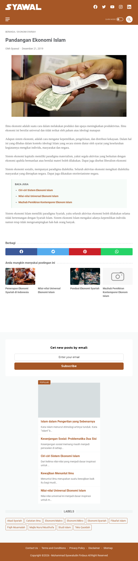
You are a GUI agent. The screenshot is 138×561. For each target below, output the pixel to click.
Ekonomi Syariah (97, 520)
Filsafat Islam (118, 520)
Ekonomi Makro (54, 520)
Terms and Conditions (54, 548)
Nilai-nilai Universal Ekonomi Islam (38, 196)
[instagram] (120, 7)
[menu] (9, 19)
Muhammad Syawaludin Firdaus (69, 555)
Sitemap (108, 548)
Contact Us (32, 548)
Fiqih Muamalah (16, 527)
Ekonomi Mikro (75, 520)
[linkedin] (129, 7)
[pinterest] (85, 251)
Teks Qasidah (82, 527)
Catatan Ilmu (33, 520)
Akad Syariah (14, 520)
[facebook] (95, 7)
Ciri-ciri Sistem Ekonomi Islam (36, 190)
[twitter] (103, 7)
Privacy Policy (77, 548)
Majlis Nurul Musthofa (41, 527)
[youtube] (112, 7)
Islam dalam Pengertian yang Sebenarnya (68, 421)
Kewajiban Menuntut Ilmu (57, 473)
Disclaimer (94, 548)
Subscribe (69, 366)
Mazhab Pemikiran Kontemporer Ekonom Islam (45, 202)
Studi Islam (64, 527)
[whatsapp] (117, 251)
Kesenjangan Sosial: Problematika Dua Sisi (68, 438)
